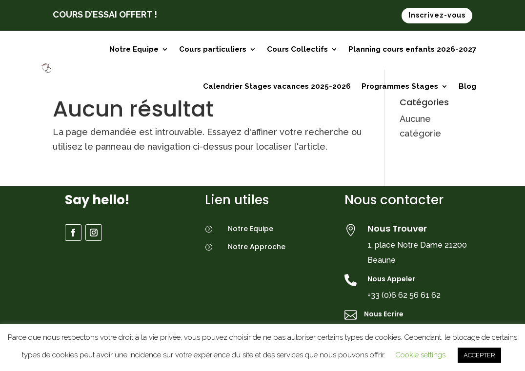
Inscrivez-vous (436, 15)
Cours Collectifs (297, 49)
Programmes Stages (400, 86)
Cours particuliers (212, 49)
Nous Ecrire (384, 314)
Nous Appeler (391, 279)
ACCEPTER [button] (479, 355)
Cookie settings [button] (420, 355)
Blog (467, 86)
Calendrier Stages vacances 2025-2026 (277, 86)
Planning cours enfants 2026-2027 (412, 49)
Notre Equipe (134, 49)
